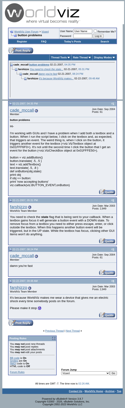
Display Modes (103, 57)
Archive (110, 391)
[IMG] (13, 363)
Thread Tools (59, 57)
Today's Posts (72, 41)
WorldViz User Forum (26, 31)
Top (119, 391)
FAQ (43, 41)
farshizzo (18, 206)
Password (65, 36)
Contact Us (75, 391)
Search (105, 41)
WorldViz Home (94, 391)
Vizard (45, 31)
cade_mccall (22, 110)
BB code (15, 358)
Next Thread (73, 330)
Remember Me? (105, 31)
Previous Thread (54, 330)
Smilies (14, 360)
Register (22, 41)
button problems (39, 64)
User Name (66, 31)
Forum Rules (17, 372)
